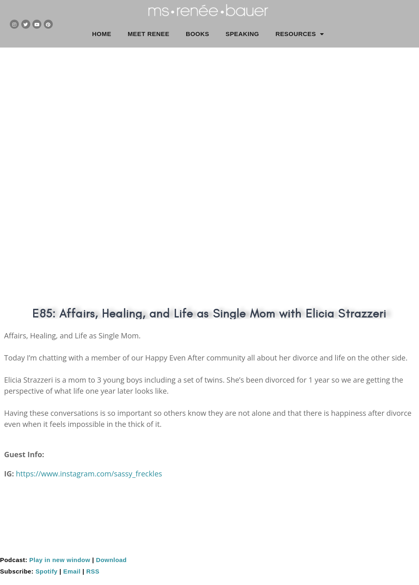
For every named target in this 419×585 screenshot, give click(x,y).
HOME (101, 33)
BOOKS (197, 33)
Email (72, 571)
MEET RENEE (148, 33)
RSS (92, 571)
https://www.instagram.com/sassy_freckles (89, 473)
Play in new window (59, 559)
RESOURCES (299, 34)
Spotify (47, 571)
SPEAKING (242, 33)
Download (111, 559)
